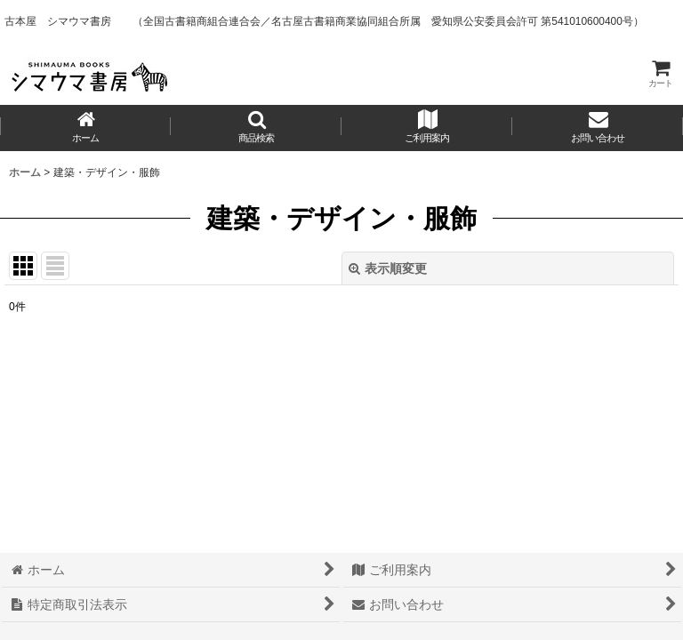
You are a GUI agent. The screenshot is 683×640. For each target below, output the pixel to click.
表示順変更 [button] (388, 268)
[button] (256, 128)
